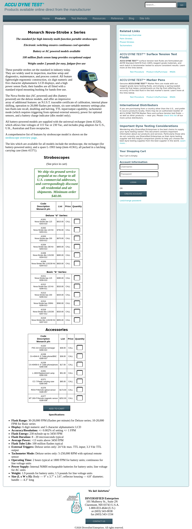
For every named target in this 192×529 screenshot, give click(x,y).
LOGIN (133, 182)
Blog (131, 18)
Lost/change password (130, 200)
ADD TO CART (56, 408)
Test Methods (79, 18)
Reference (117, 18)
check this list (170, 115)
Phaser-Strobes (127, 42)
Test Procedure (137, 72)
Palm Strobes (126, 38)
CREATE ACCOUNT (133, 194)
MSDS (172, 72)
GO (181, 5)
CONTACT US (99, 521)
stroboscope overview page (21, 137)
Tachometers (126, 45)
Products (60, 18)
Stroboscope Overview (130, 35)
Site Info (145, 18)
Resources (99, 18)
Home (46, 18)
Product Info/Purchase (156, 72)
